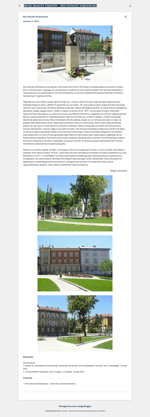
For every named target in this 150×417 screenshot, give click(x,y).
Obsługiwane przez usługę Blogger (75, 406)
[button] (125, 17)
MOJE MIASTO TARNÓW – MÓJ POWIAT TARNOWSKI (60, 5)
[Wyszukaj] (130, 6)
